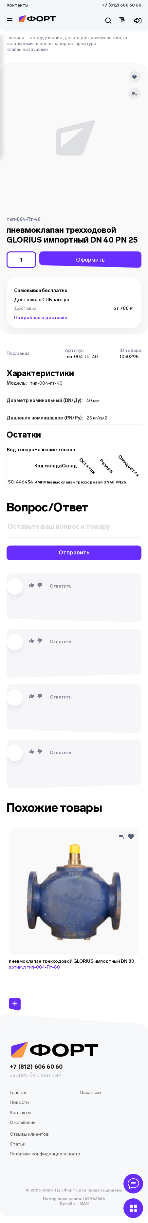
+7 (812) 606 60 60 (121, 5)
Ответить (61, 586)
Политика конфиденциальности (45, 1153)
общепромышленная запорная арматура (51, 43)
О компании (23, 1122)
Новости (19, 1102)
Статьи (18, 1144)
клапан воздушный (27, 49)
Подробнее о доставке (40, 317)
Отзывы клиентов (29, 1134)
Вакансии (90, 1092)
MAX (84, 1203)
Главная (15, 37)
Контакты (17, 5)
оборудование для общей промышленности (78, 37)
